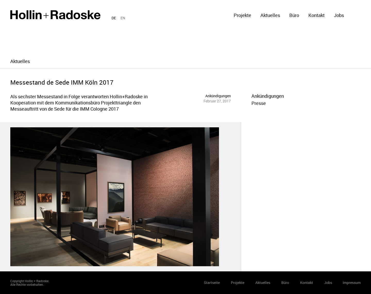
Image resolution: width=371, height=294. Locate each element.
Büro (294, 15)
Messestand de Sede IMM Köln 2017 (62, 82)
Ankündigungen (218, 95)
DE (114, 17)
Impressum (352, 282)
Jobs (339, 15)
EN (123, 17)
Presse (258, 103)
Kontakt (316, 15)
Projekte (242, 15)
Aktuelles (270, 15)
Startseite (55, 14)
